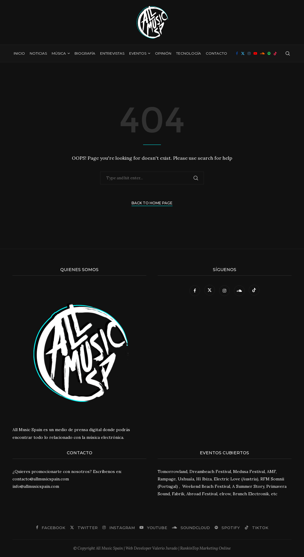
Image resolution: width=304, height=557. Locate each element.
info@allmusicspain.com (35, 486)
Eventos (137, 53)
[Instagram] (249, 53)
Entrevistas (112, 53)
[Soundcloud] (262, 53)
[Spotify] (268, 53)
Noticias (38, 53)
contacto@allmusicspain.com (40, 479)
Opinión (163, 53)
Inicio (19, 53)
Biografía (85, 53)
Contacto (216, 53)
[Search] (288, 53)
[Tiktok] (275, 53)
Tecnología (188, 53)
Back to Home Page (152, 203)
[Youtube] (255, 53)
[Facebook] (237, 53)
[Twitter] (243, 53)
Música (59, 53)
